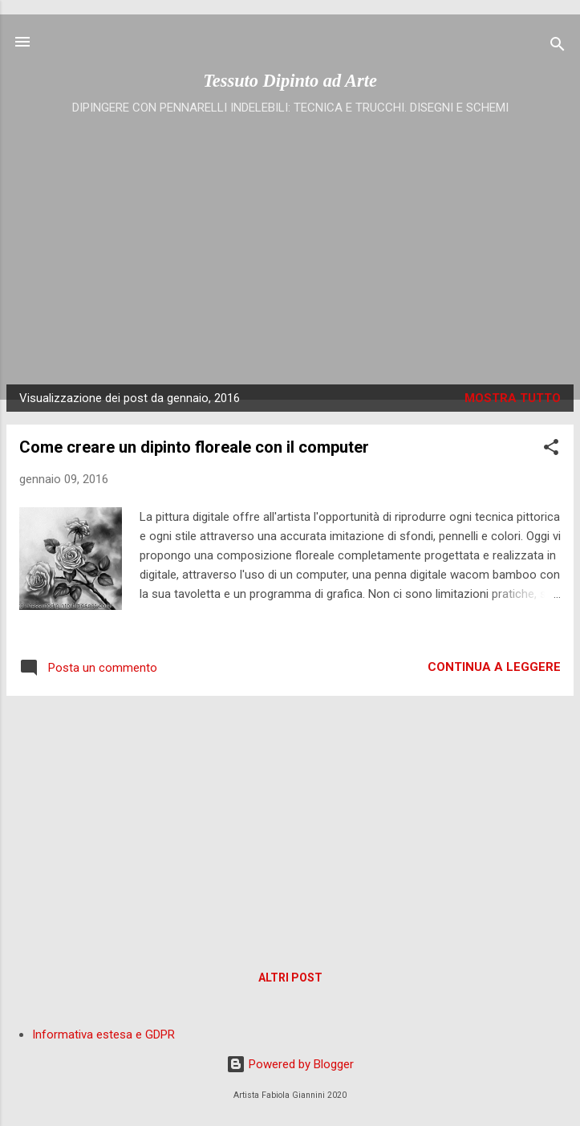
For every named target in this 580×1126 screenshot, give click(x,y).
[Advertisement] (290, 240)
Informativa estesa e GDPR (103, 1034)
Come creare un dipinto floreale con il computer (194, 447)
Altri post (290, 977)
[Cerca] (557, 46)
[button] (551, 449)
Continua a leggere (494, 667)
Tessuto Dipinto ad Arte (290, 81)
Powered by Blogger (290, 1064)
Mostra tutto (512, 398)
